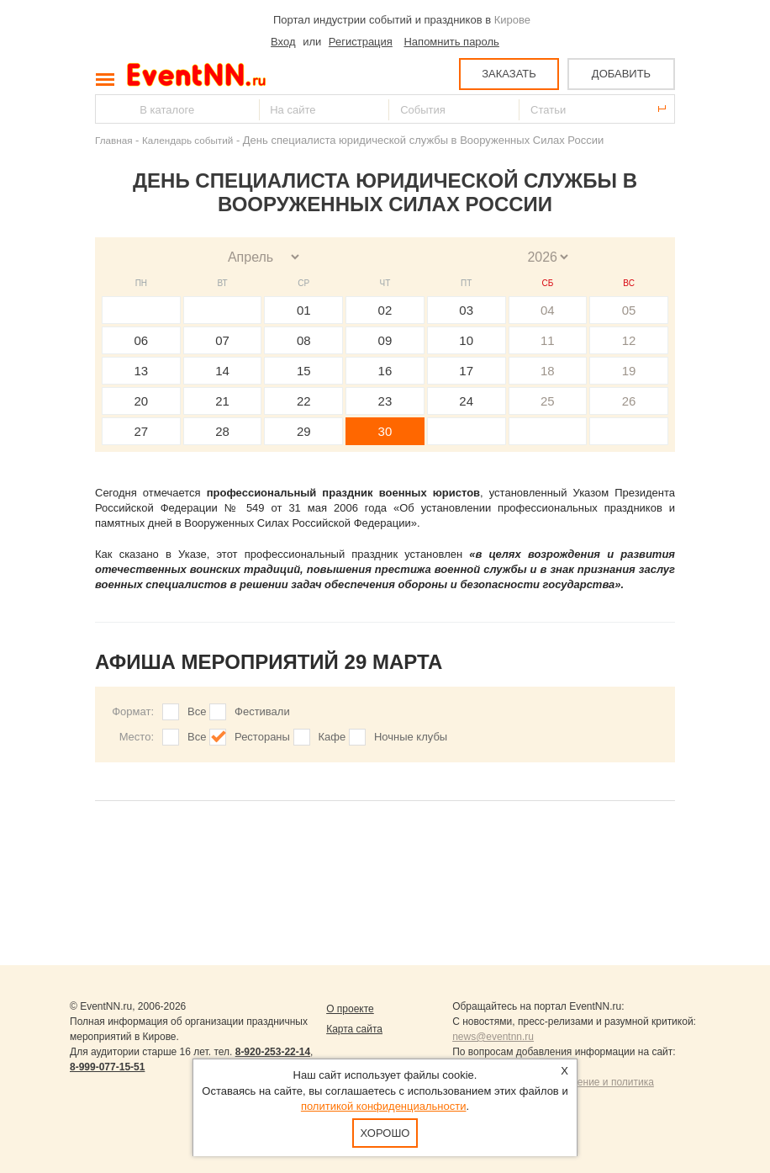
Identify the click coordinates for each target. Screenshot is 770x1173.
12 (629, 340)
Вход (283, 41)
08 (304, 340)
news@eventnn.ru (493, 1037)
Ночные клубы (410, 736)
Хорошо (385, 1133)
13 (141, 371)
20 (141, 401)
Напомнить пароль (450, 41)
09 (385, 340)
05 (629, 310)
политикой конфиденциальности (384, 1106)
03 (466, 310)
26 (629, 401)
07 (222, 340)
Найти (109, 109)
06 (141, 340)
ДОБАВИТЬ (621, 73)
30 (385, 431)
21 (222, 401)
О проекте (350, 1009)
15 (304, 371)
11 (548, 340)
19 (629, 371)
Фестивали (262, 711)
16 (385, 371)
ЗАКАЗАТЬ (509, 73)
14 (222, 371)
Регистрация (361, 41)
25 (548, 401)
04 (548, 310)
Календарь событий (187, 140)
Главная (113, 140)
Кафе (332, 736)
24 (466, 401)
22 (304, 401)
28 (222, 431)
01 (304, 310)
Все (196, 711)
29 (304, 431)
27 (141, 431)
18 (548, 371)
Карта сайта (354, 1029)
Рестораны (262, 736)
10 (466, 340)
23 (385, 401)
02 (385, 310)
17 (466, 371)
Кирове (512, 19)
